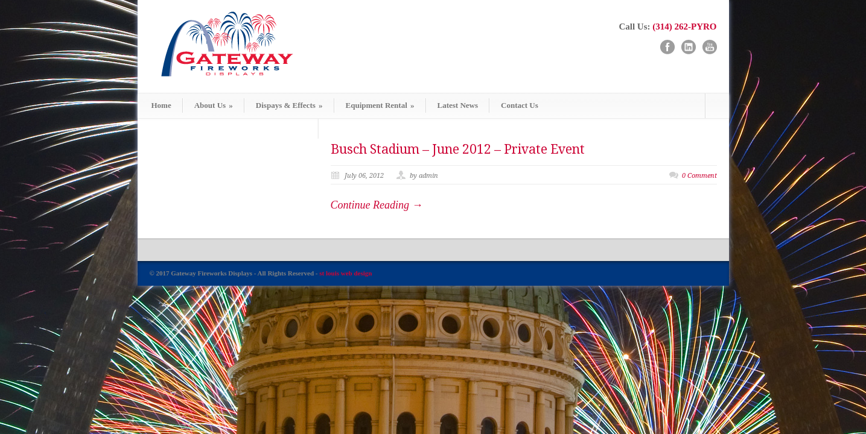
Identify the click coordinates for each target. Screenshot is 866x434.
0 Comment (699, 176)
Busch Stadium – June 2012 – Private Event (458, 149)
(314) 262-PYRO (684, 26)
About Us (213, 105)
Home (161, 105)
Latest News (458, 105)
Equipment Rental (380, 105)
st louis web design (345, 273)
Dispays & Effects (289, 105)
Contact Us (519, 105)
